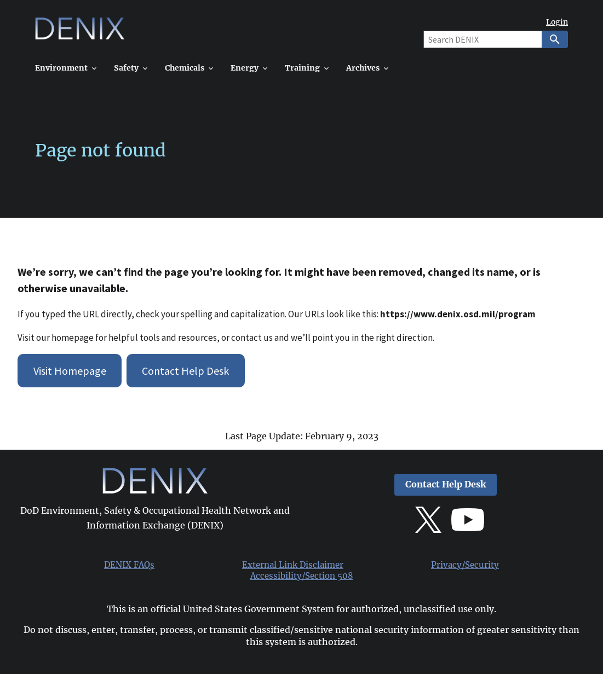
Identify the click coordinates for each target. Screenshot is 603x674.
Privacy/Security (465, 565)
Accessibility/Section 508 (301, 576)
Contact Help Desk (185, 370)
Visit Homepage (69, 370)
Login (557, 22)
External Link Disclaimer (292, 565)
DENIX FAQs (129, 565)
